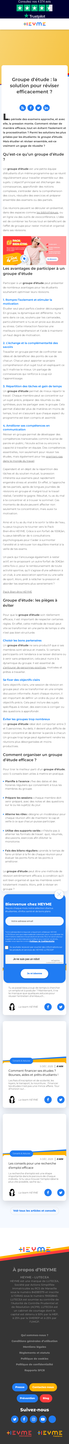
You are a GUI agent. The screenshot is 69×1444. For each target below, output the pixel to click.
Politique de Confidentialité (42, 941)
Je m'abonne (34, 973)
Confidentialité (50, 962)
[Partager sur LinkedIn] (46, 108)
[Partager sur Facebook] (30, 108)
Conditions (59, 962)
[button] (4, 24)
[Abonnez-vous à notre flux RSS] (23, 108)
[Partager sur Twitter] (38, 108)
